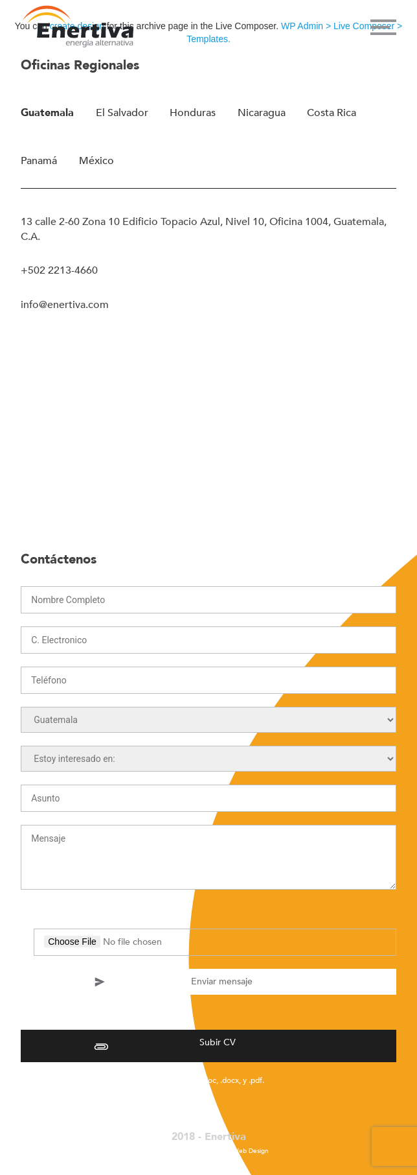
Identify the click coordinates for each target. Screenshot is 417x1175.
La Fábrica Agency (198, 1151)
